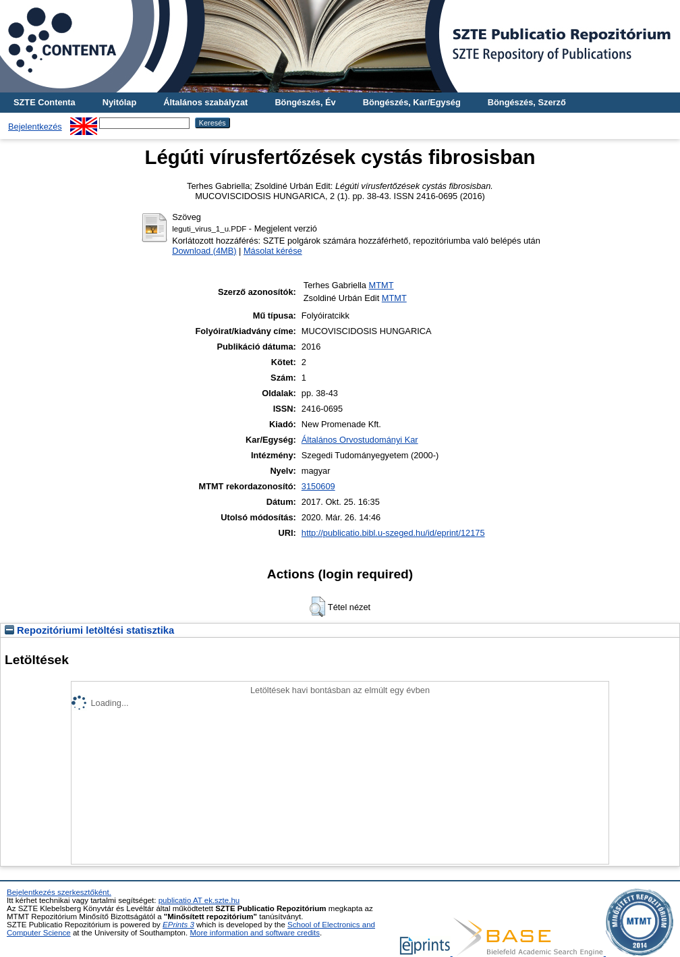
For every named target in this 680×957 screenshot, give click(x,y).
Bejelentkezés (35, 126)
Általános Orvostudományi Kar (360, 440)
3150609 (318, 486)
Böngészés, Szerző (527, 102)
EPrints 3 (178, 925)
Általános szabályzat (205, 102)
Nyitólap (119, 102)
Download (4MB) (204, 251)
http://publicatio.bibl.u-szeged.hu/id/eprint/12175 (393, 533)
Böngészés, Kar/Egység (412, 102)
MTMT (381, 285)
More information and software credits (255, 933)
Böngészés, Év (305, 102)
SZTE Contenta (44, 102)
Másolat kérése (273, 251)
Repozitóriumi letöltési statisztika (89, 630)
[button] (317, 607)
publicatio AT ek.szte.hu (199, 900)
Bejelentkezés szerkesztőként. (59, 892)
